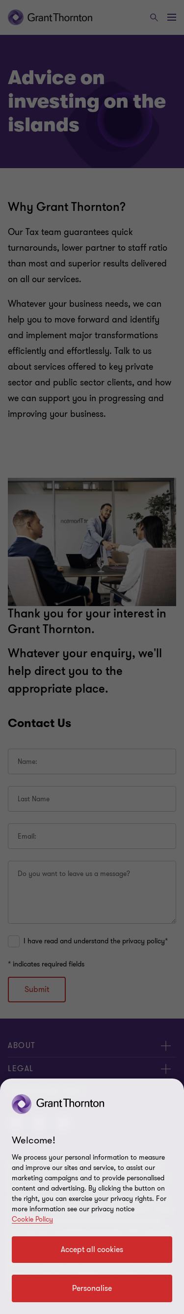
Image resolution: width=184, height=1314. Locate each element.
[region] (92, 1196)
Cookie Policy (32, 1219)
